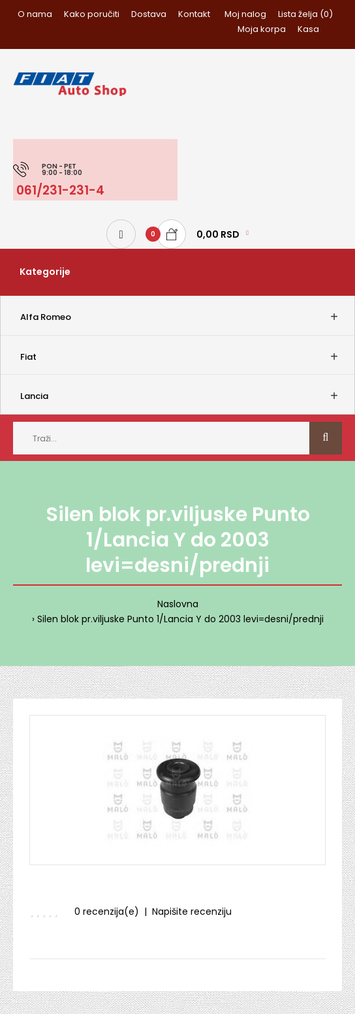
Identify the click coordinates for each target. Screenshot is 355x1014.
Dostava (148, 14)
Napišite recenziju (192, 911)
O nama (35, 14)
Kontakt (194, 14)
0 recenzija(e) (106, 911)
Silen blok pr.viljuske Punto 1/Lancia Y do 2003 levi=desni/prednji (180, 619)
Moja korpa (262, 29)
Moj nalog (245, 14)
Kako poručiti (91, 14)
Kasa (308, 29)
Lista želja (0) (305, 14)
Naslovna (177, 603)
